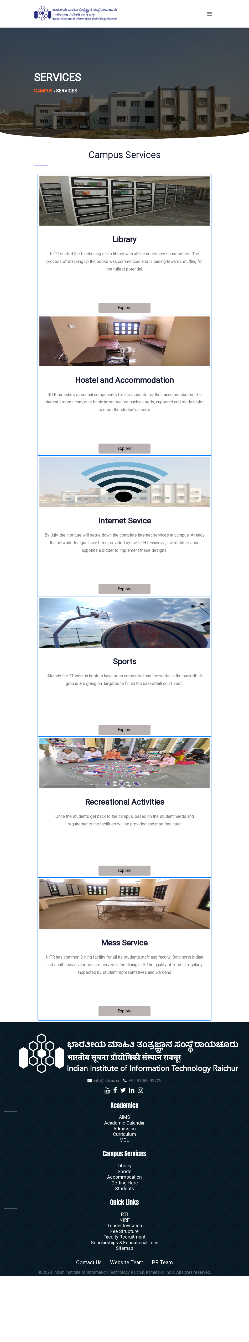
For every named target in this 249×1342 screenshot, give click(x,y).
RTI (124, 1280)
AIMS (124, 1183)
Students (124, 1254)
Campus (43, 90)
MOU (124, 1206)
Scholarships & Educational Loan (124, 1309)
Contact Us (84, 1328)
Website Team (127, 1328)
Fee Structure (124, 1297)
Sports (125, 1237)
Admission (124, 1195)
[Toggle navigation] (209, 14)
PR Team (168, 1328)
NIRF (124, 1286)
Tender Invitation (124, 1291)
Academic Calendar (124, 1189)
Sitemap (124, 1314)
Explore (125, 308)
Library (125, 1232)
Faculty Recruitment (124, 1303)
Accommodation (124, 1243)
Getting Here (124, 1249)
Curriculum (124, 1200)
